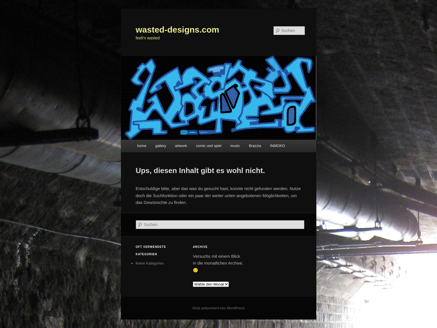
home (141, 146)
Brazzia (255, 146)
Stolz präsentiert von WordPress (218, 308)
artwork (181, 146)
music (235, 146)
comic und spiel (208, 146)
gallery (160, 146)
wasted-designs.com (177, 29)
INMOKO (277, 146)
